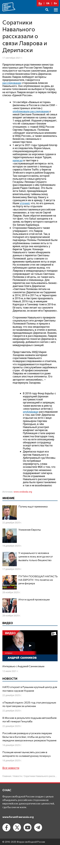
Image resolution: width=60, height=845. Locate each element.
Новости (17, 776)
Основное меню (56, 13)
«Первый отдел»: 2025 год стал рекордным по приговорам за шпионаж (29, 704)
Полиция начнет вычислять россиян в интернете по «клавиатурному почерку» (26, 754)
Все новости (10, 768)
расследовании (11, 83)
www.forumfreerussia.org (18, 816)
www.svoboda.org (23, 491)
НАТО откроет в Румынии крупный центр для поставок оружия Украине (29, 688)
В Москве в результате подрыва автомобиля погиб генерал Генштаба (29, 719)
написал (18, 160)
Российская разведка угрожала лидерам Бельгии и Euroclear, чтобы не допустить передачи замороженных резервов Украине (29, 737)
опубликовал (30, 411)
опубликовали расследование (31, 111)
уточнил (25, 203)
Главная (6, 776)
